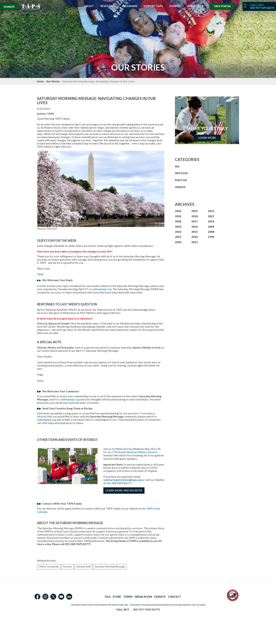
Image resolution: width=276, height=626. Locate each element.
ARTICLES (181, 173)
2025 (178, 216)
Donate (9, 6)
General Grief (83, 566)
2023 (178, 226)
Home (40, 81)
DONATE (160, 596)
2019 (194, 211)
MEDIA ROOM (143, 596)
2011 (211, 216)
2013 (194, 242)
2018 (194, 216)
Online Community (49, 566)
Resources (108, 6)
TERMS (127, 596)
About (89, 6)
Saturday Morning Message (110, 566)
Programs (129, 6)
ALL (177, 166)
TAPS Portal (222, 6)
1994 (211, 236)
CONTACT (174, 596)
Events (175, 6)
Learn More (207, 138)
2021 (178, 236)
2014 (194, 236)
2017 (194, 221)
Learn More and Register (124, 490)
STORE (117, 596)
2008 (211, 231)
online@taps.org (101, 289)
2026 (178, 211)
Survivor (67, 566)
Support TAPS (153, 6)
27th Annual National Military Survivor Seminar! (130, 453)
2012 (211, 211)
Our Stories (195, 6)
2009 (211, 226)
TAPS (50, 113)
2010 (211, 221)
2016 (194, 226)
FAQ (107, 596)
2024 (178, 221)
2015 (194, 231)
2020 (178, 242)
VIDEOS (180, 187)
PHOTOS (181, 180)
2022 (178, 231)
